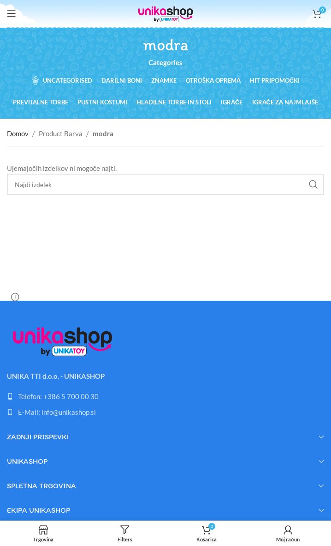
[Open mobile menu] (11, 13)
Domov (18, 133)
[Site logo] (165, 12)
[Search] (165, 184)
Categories (165, 62)
